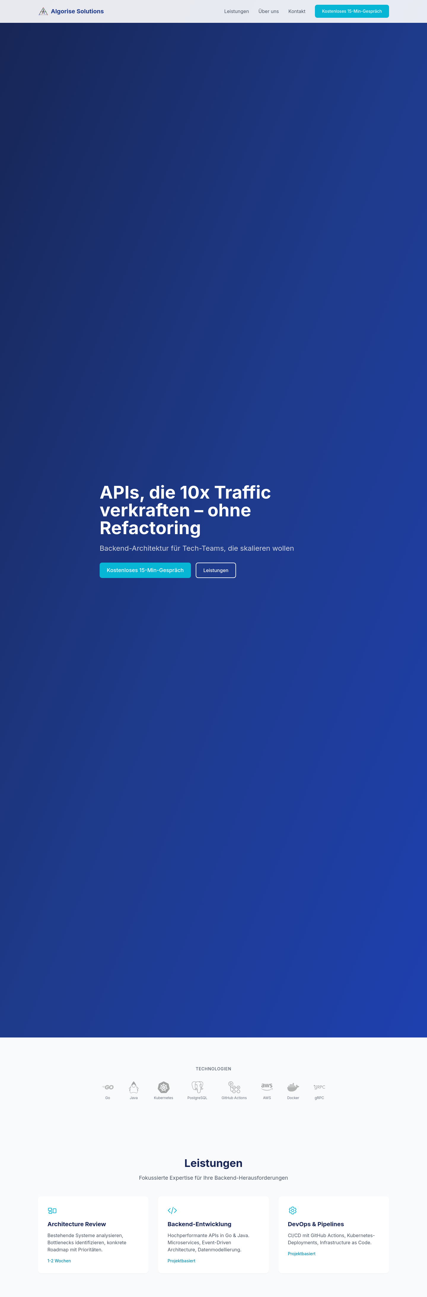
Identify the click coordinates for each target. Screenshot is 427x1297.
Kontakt (297, 11)
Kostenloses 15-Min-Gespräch (352, 11)
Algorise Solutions (71, 11)
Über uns (269, 11)
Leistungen (236, 11)
